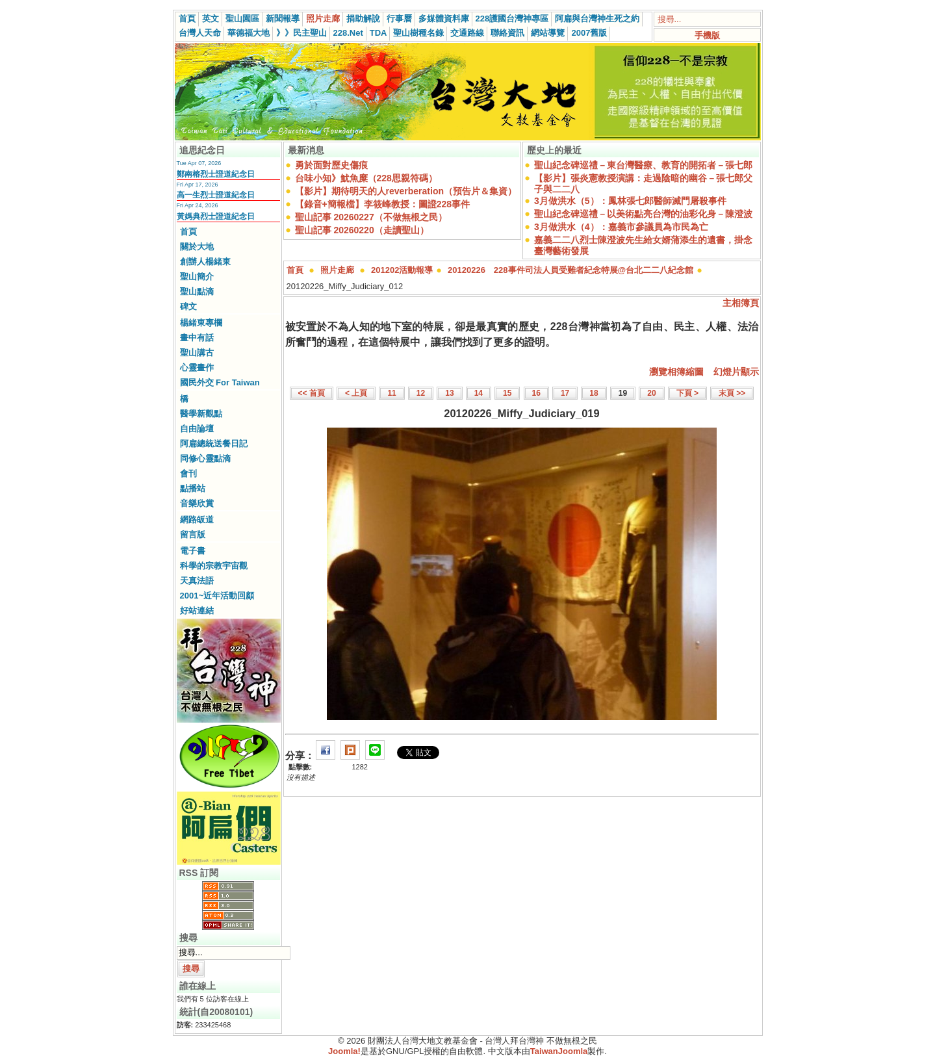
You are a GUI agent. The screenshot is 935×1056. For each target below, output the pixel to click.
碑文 (188, 306)
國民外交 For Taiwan (220, 382)
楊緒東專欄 (201, 323)
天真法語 (197, 581)
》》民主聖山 (301, 33)
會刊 (188, 473)
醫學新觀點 (201, 414)
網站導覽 (548, 33)
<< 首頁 (311, 393)
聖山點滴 (197, 291)
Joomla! (344, 1051)
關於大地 (197, 246)
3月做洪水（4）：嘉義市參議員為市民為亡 (621, 227)
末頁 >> (732, 393)
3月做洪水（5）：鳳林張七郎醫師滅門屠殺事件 (630, 201)
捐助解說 (363, 18)
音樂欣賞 (197, 503)
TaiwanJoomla (559, 1051)
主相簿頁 (741, 303)
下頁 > (687, 393)
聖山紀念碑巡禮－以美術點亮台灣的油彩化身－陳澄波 (643, 214)
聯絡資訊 (507, 33)
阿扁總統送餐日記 (214, 443)
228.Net (348, 33)
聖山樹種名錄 (418, 33)
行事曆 (399, 18)
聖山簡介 (197, 276)
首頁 (187, 18)
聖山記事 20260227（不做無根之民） (371, 217)
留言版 (192, 534)
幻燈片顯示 (736, 372)
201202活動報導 (402, 270)
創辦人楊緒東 (205, 261)
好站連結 (197, 610)
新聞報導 (283, 18)
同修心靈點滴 (205, 458)
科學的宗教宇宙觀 (214, 566)
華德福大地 (248, 33)
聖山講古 (197, 352)
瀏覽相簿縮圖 (676, 372)
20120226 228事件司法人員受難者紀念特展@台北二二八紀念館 (570, 270)
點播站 (192, 488)
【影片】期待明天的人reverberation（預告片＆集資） (406, 191)
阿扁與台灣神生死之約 (597, 18)
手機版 (707, 35)
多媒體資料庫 (443, 18)
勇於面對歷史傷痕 (331, 165)
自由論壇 (197, 428)
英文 (210, 18)
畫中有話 (197, 337)
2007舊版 (589, 33)
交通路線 (467, 33)
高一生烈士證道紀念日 (216, 195)
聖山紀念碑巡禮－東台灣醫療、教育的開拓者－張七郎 (643, 165)
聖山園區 (242, 18)
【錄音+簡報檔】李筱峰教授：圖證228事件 (382, 204)
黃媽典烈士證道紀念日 (216, 216)
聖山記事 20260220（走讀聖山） (362, 230)
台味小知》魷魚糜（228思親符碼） (366, 178)
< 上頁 (356, 393)
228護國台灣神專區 (512, 18)
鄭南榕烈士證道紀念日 (216, 174)
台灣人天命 (200, 33)
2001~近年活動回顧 (217, 595)
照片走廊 (323, 18)
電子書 (192, 551)
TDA (378, 33)
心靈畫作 (197, 367)
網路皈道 (197, 519)
